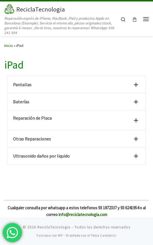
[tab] (76, 84)
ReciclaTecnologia (53, 227)
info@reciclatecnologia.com (82, 214)
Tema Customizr (103, 235)
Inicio (8, 45)
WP (60, 235)
